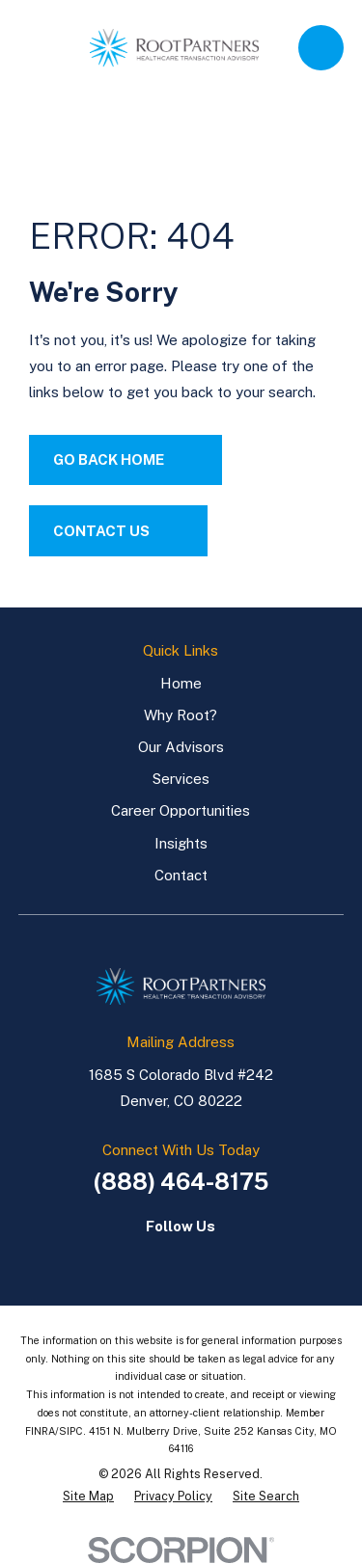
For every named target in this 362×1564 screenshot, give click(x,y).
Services (181, 778)
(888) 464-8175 (181, 1181)
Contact (181, 875)
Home (181, 683)
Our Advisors (181, 747)
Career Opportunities (180, 810)
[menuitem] (88, 1497)
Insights (181, 843)
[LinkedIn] (161, 1259)
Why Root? (180, 715)
